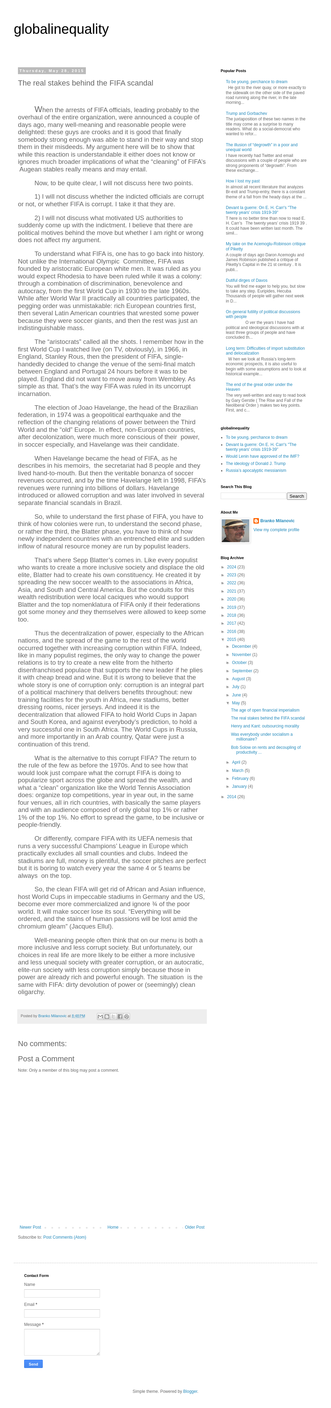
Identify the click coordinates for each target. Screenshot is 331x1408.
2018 (232, 615)
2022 (232, 583)
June (237, 695)
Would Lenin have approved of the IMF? (262, 456)
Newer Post (30, 1227)
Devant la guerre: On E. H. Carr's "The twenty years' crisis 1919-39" (261, 210)
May (236, 703)
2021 (232, 591)
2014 (232, 796)
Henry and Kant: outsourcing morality (265, 726)
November (242, 654)
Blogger (190, 1391)
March (238, 770)
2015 (232, 639)
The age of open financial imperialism (265, 710)
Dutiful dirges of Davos (247, 280)
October (240, 662)
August (239, 678)
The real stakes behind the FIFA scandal (268, 718)
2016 (232, 631)
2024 (232, 567)
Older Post (194, 1227)
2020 (232, 599)
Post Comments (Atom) (64, 1237)
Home (113, 1227)
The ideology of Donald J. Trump (255, 463)
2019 (232, 607)
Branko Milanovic (277, 520)
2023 (232, 575)
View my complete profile (276, 529)
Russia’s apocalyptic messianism (256, 470)
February (241, 778)
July (236, 686)
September (242, 670)
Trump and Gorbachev (246, 113)
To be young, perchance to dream (257, 81)
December (242, 646)
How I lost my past (243, 181)
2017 (232, 623)
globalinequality (61, 29)
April (236, 762)
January (240, 786)
